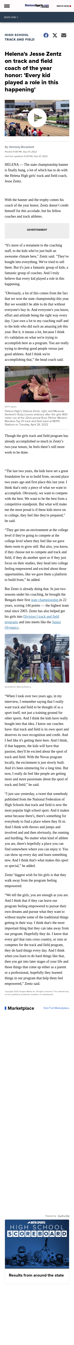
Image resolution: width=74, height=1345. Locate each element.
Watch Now (64, 6)
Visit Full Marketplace (56, 1008)
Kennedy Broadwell (21, 147)
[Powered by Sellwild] (63, 1216)
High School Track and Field (20, 37)
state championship (45, 600)
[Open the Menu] (6, 6)
